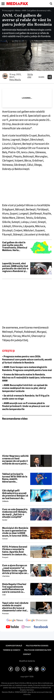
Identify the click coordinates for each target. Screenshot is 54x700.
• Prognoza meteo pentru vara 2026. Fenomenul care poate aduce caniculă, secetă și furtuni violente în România (27, 359)
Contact (27, 654)
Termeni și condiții (11, 650)
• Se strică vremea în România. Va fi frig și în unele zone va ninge (25, 397)
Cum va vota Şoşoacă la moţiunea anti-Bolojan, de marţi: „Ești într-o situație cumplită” (15, 513)
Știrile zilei (30, 75)
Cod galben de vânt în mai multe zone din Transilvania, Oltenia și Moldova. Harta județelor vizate (14, 246)
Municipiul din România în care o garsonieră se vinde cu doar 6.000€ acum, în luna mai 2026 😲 (15, 532)
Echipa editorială (14, 646)
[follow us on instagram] (26, 627)
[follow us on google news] (15, 620)
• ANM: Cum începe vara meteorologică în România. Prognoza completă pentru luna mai (27, 369)
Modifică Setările (27, 661)
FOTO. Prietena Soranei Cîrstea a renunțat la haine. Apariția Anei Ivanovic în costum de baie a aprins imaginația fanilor (15, 551)
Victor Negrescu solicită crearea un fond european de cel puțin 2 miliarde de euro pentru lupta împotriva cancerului (15, 460)
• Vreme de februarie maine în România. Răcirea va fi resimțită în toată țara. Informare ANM (27, 377)
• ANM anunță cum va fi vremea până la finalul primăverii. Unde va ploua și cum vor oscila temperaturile (26, 406)
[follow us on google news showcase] (36, 620)
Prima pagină (8, 10)
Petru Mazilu (15, 79)
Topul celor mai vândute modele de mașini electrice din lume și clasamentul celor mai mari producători (15, 607)
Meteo (17, 10)
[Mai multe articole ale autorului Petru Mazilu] (5, 76)
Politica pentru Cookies (37, 646)
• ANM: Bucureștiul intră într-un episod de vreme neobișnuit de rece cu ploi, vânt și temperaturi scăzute (25, 388)
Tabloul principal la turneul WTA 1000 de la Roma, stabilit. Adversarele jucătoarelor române (14, 478)
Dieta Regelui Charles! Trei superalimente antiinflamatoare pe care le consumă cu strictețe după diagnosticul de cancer (14, 588)
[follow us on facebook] (41, 627)
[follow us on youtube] (12, 627)
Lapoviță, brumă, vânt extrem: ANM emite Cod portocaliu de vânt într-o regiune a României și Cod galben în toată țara (15, 267)
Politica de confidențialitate (37, 650)
